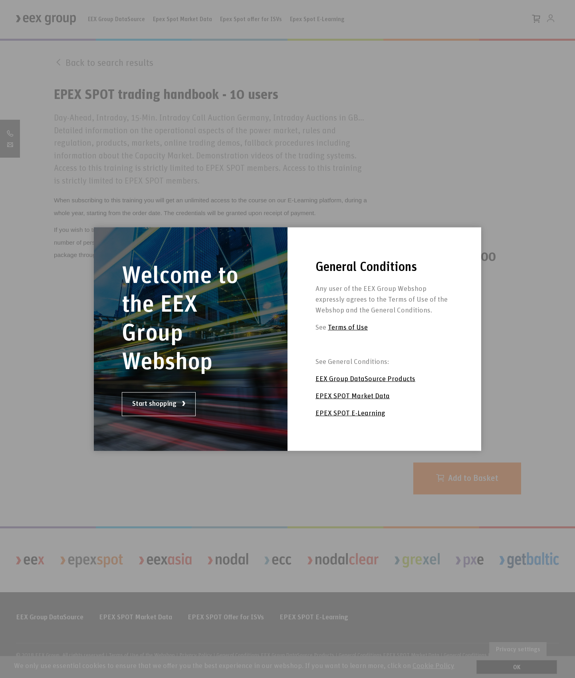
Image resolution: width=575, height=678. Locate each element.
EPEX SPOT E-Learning (350, 413)
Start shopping (158, 403)
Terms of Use (348, 327)
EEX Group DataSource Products (365, 379)
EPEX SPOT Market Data (352, 396)
